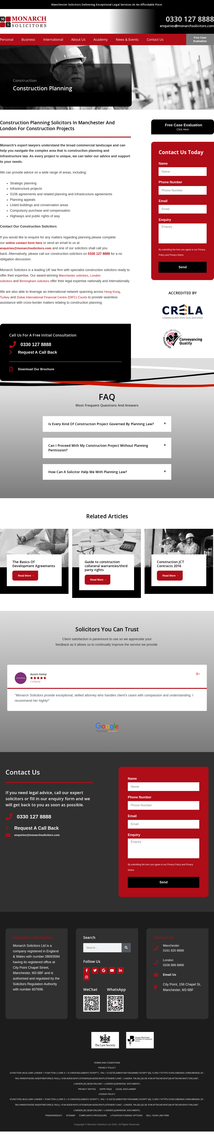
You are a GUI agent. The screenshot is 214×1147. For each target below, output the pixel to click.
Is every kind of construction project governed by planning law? (101, 430)
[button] (107, 430)
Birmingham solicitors (36, 281)
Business (28, 39)
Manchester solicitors (74, 275)
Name (163, 163)
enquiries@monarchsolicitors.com (187, 26)
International (53, 39)
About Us (78, 39)
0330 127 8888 (190, 19)
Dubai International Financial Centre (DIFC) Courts (54, 302)
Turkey (5, 302)
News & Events (127, 39)
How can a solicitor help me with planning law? (87, 478)
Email (163, 201)
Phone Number (170, 182)
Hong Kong (112, 297)
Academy (101, 39)
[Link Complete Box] (34, 568)
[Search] (126, 955)
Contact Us (155, 39)
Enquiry (165, 220)
